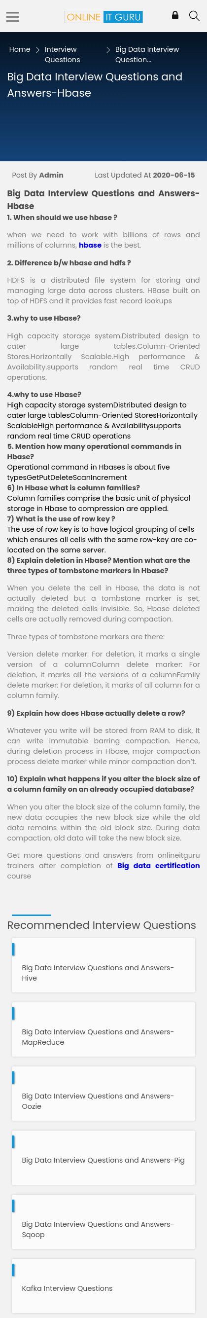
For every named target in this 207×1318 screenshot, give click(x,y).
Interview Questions (62, 54)
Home (20, 49)
